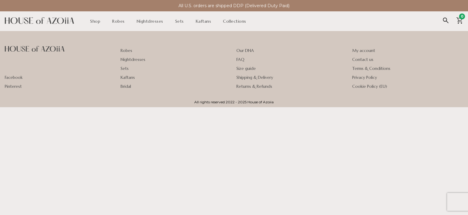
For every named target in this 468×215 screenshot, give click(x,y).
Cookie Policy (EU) (369, 86)
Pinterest (13, 86)
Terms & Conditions (371, 68)
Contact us (362, 59)
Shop (95, 21)
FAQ (240, 59)
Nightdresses (150, 21)
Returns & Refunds (254, 86)
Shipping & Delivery (254, 77)
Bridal (126, 86)
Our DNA (245, 50)
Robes (118, 21)
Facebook (14, 77)
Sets (179, 21)
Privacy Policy (364, 77)
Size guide (246, 68)
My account (363, 50)
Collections (234, 21)
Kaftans (203, 21)
